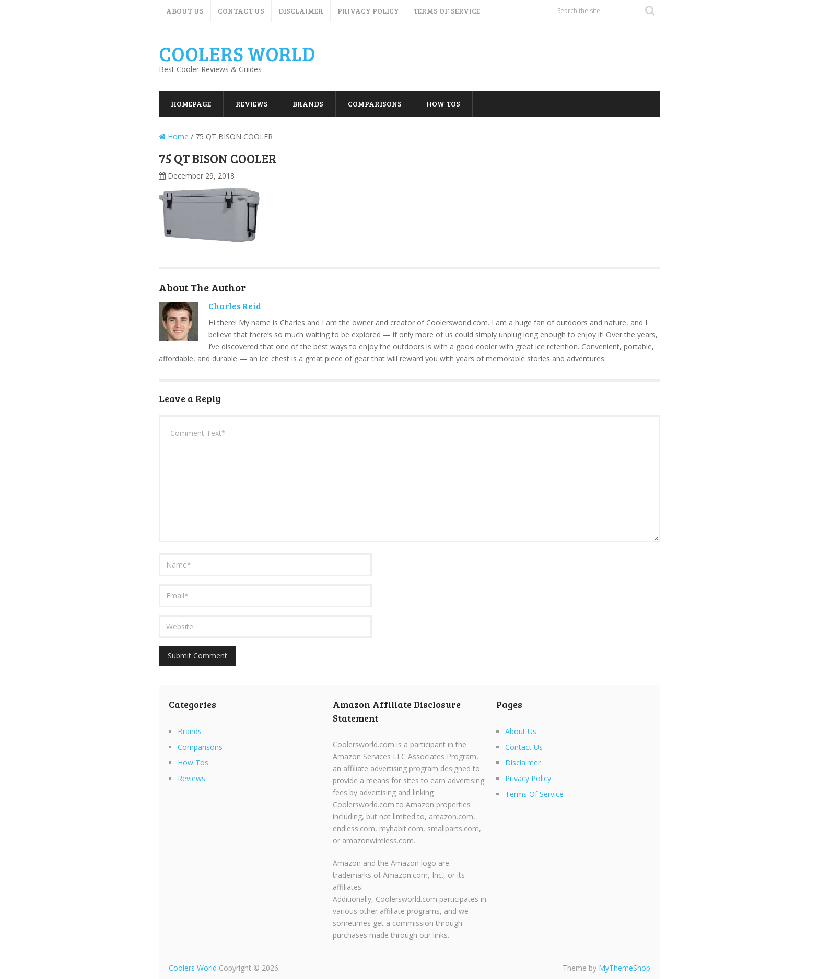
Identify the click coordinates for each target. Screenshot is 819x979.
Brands (307, 104)
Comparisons (375, 104)
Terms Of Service (446, 11)
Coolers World (237, 53)
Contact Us (241, 11)
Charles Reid (234, 305)
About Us (185, 11)
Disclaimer (300, 11)
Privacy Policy (368, 11)
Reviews (252, 104)
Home (174, 136)
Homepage (191, 104)
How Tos (443, 104)
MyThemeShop (624, 968)
